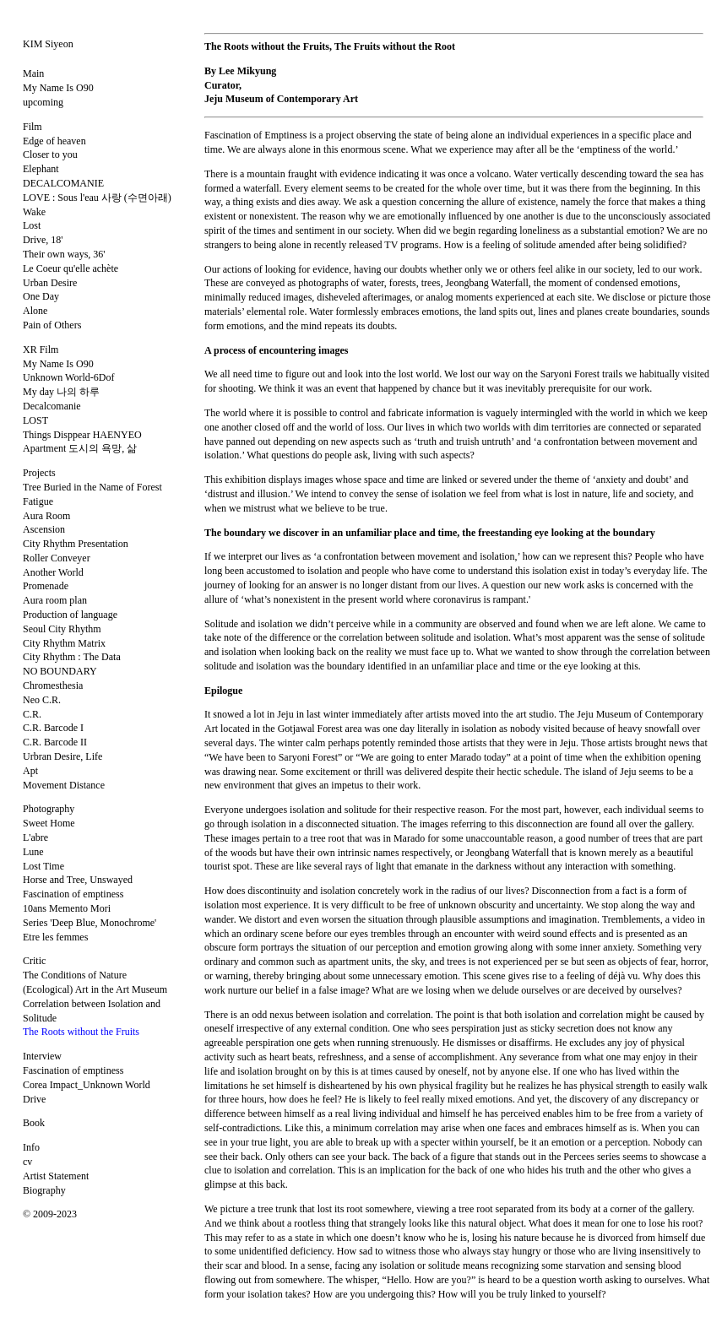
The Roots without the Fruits (81, 1032)
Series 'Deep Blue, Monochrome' (89, 923)
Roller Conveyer (56, 558)
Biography (44, 1190)
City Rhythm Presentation (75, 544)
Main (33, 73)
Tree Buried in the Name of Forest (92, 487)
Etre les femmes (55, 937)
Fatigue (38, 501)
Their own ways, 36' (64, 254)
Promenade (45, 586)
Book (34, 1123)
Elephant (41, 169)
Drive (34, 1099)
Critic (34, 961)
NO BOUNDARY (60, 671)
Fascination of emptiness (73, 894)
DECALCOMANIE (63, 183)
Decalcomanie (52, 406)
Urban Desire (50, 283)
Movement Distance (64, 785)
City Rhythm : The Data (72, 657)
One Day (41, 296)
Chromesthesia (53, 685)
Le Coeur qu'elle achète (70, 268)
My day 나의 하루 (61, 392)
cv (27, 1162)
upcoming (43, 102)
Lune (33, 852)
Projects (39, 473)
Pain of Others (52, 325)
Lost (32, 225)
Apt (30, 771)
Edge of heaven (54, 141)
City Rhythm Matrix (64, 643)
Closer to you (50, 154)
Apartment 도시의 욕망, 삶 (80, 448)
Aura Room (46, 516)
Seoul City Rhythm (62, 629)
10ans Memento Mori (67, 908)
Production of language (70, 614)
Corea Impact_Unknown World (86, 1085)
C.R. (32, 714)
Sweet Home (49, 823)
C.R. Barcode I (53, 728)
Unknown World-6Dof (68, 377)
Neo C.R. (42, 700)
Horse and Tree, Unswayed (78, 880)
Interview (42, 1056)
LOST (35, 420)
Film (32, 127)
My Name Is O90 (58, 88)
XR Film (40, 349)
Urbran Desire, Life (62, 756)
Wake (34, 212)
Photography (48, 809)
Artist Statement (56, 1176)
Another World (53, 572)
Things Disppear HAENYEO (82, 435)
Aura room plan (55, 600)
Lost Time (43, 866)
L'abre (35, 837)
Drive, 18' (42, 240)
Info (31, 1147)
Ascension (44, 529)
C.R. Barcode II (55, 742)
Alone (35, 311)
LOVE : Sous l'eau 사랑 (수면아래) (97, 197)
